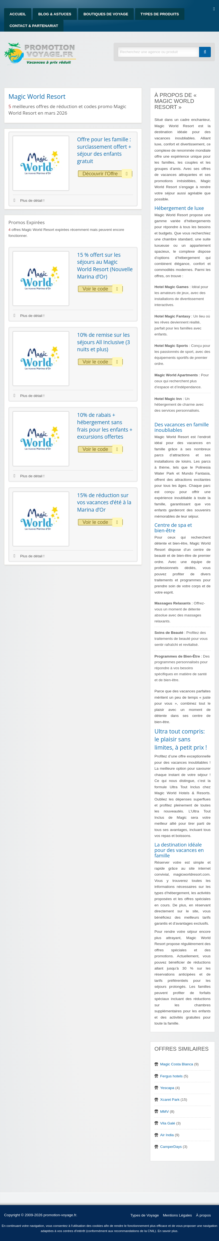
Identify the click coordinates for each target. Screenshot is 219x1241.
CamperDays (171, 1147)
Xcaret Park (170, 1100)
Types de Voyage (144, 1215)
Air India (167, 1135)
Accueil (18, 14)
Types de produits (160, 14)
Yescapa (167, 1088)
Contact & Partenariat (34, 26)
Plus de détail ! (29, 200)
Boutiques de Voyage (106, 14)
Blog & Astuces (54, 14)
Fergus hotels (171, 1076)
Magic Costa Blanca (176, 1064)
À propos (203, 1215)
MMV (164, 1111)
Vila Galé (167, 1123)
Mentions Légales (177, 1215)
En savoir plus (168, 1231)
